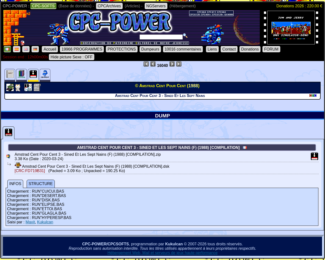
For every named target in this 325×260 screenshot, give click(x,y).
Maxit (30, 222)
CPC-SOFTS (43, 6)
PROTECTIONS (122, 49)
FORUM (271, 49)
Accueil (49, 49)
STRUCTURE (41, 184)
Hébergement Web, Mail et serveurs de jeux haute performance (163, 253)
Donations (250, 49)
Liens (212, 49)
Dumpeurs (150, 49)
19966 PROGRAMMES (82, 49)
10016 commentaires (183, 49)
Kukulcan (45, 222)
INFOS (15, 184)
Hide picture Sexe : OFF (72, 57)
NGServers (156, 6)
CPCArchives (109, 6)
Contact (229, 49)
